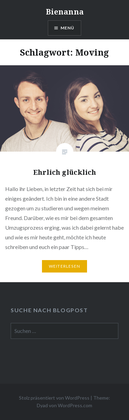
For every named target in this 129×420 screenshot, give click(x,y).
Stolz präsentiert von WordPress (54, 398)
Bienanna (65, 11)
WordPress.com (75, 405)
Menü (68, 27)
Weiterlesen (64, 266)
